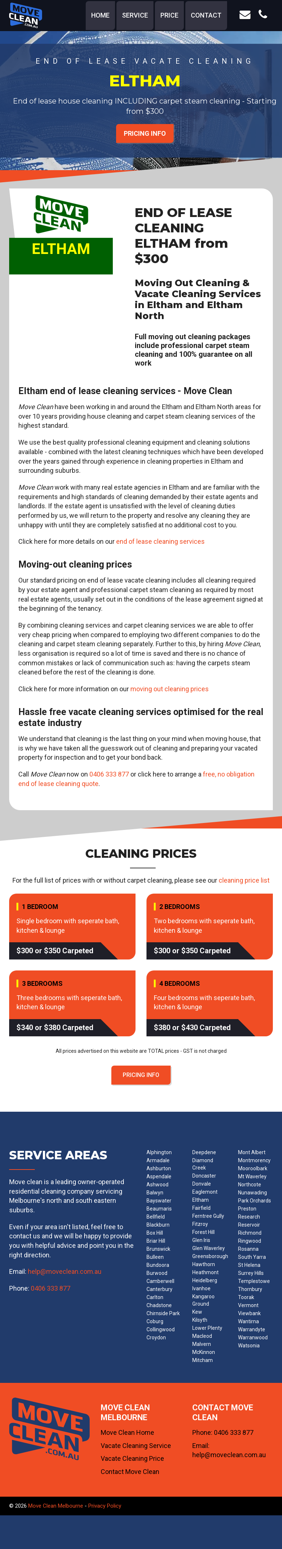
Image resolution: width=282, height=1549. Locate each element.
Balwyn (154, 1193)
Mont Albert (252, 1152)
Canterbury (159, 1289)
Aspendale (158, 1176)
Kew (197, 1312)
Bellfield (155, 1217)
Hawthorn (203, 1264)
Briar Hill (155, 1241)
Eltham (200, 1200)
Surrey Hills (251, 1273)
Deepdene (204, 1152)
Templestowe (254, 1281)
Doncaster (204, 1176)
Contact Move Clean (130, 1471)
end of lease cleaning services (160, 541)
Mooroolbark (252, 1168)
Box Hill (154, 1233)
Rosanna (248, 1249)
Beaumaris (159, 1209)
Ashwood (157, 1184)
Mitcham (202, 1360)
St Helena (249, 1265)
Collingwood (160, 1329)
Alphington (159, 1152)
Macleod (202, 1336)
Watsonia (249, 1345)
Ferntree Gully (208, 1216)
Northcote (249, 1184)
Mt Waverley (252, 1176)
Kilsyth (199, 1320)
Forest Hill (203, 1232)
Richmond (249, 1233)
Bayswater (158, 1201)
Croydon (156, 1337)
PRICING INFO (145, 133)
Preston (247, 1209)
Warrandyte (251, 1329)
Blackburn (158, 1225)
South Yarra (252, 1257)
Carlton (154, 1297)
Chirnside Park (163, 1313)
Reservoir (249, 1225)
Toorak (246, 1297)
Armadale (158, 1160)
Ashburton (158, 1168)
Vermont (248, 1305)
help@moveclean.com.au (64, 1271)
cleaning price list (244, 880)
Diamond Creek (202, 1164)
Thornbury (250, 1289)
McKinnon (203, 1352)
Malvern (201, 1344)
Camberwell (160, 1281)
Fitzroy (200, 1224)
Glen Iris (201, 1240)
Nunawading (252, 1193)
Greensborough (210, 1256)
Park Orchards (254, 1201)
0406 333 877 (109, 774)
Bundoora (157, 1265)
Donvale (201, 1184)
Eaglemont (205, 1192)
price (169, 15)
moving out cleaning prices (169, 689)
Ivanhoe (201, 1288)
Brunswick (158, 1249)
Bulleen (155, 1257)
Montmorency (254, 1160)
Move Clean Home (127, 1432)
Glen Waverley (208, 1248)
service (135, 15)
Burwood (156, 1273)
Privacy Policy (104, 1506)
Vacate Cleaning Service (136, 1445)
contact (206, 15)
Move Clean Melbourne (55, 1506)
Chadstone (159, 1305)
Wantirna (248, 1321)
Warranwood (253, 1337)
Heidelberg (204, 1280)
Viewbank (249, 1313)
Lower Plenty (207, 1328)
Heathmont (205, 1272)
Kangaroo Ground (203, 1300)
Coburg (154, 1321)
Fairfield (201, 1208)
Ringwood (249, 1241)
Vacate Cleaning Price (132, 1458)
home (100, 15)
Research (249, 1217)
